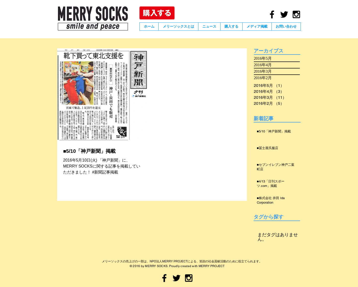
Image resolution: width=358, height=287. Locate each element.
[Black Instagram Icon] (296, 14)
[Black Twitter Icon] (284, 14)
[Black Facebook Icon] (272, 14)
